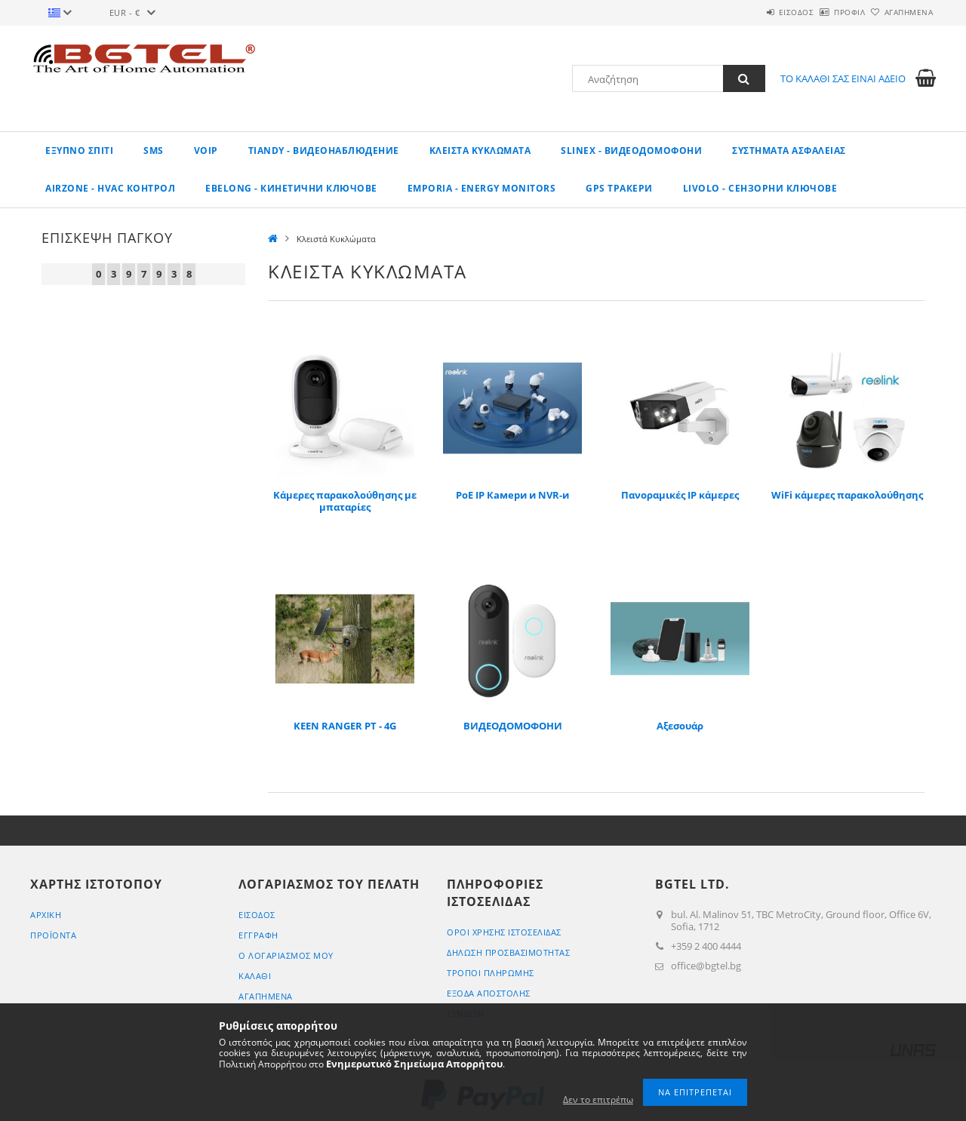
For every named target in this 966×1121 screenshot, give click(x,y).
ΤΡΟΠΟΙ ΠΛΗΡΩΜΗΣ (490, 972)
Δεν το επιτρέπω (598, 1099)
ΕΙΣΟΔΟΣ (754, 12)
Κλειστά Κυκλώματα (480, 150)
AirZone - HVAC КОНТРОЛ (110, 188)
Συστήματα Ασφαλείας (789, 150)
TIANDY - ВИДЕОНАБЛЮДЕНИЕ (323, 150)
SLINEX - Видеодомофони (631, 150)
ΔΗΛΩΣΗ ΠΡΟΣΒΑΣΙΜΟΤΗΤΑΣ (508, 952)
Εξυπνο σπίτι (79, 150)
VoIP (206, 150)
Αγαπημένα (900, 12)
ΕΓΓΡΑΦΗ (258, 935)
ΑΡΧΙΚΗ (45, 914)
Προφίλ (824, 12)
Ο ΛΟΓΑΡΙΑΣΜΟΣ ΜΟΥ (286, 955)
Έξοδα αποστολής (489, 993)
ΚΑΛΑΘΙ (254, 975)
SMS (153, 150)
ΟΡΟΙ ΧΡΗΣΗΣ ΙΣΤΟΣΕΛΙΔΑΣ (504, 932)
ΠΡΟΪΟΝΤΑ (53, 935)
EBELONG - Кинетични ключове (291, 188)
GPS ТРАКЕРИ (619, 188)
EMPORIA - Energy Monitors (482, 188)
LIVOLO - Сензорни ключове (760, 188)
